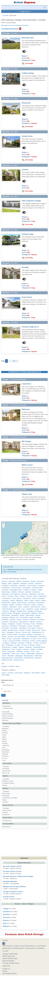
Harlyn (26, 600)
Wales (18, 666)
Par (17, 617)
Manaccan (43, 609)
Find (2, 682)
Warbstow (11, 656)
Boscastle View (28, 38)
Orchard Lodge (27, 234)
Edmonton (24, 594)
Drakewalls (5, 594)
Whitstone (38, 658)
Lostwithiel (29, 609)
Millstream (26, 409)
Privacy (4, 971)
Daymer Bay (6, 592)
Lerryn (20, 607)
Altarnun (4, 581)
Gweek (12, 600)
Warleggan (18, 656)
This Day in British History (10, 963)
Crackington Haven (15, 590)
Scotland (11, 666)
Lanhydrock (5, 814)
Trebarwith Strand (39, 647)
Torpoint (21, 647)
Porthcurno (5, 626)
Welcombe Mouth (7, 658)
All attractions (6, 706)
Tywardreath (6, 653)
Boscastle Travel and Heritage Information (15, 25)
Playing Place (23, 622)
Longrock (17, 609)
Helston (43, 600)
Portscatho (5, 628)
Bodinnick (26, 581)
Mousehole (15, 615)
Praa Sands (31, 628)
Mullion (22, 615)
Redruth (22, 630)
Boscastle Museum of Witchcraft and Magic (18, 876)
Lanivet (33, 605)
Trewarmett (11, 651)
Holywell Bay (6, 602)
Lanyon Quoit (6, 771)
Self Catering (6, 827)
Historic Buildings (7, 714)
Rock (3, 632)
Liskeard (26, 607)
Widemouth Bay (7, 660)
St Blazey (29, 634)
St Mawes (13, 643)
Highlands (27, 673)
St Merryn (21, 643)
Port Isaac (26, 624)
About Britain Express (9, 973)
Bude (9, 583)
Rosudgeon (10, 632)
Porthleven (13, 626)
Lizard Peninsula (7, 609)
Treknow (26, 649)
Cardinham (22, 585)
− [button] (3, 526)
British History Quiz (8, 956)
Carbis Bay (13, 585)
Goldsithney (43, 596)
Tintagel (14, 647)
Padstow (12, 617)
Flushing (10, 596)
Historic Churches (7, 716)
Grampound (26, 598)
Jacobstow (31, 602)
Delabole (14, 592)
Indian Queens (22, 602)
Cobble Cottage (28, 73)
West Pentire (19, 658)
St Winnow (31, 645)
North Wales (36, 673)
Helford (37, 600)
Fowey (16, 596)
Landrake (18, 605)
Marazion (6, 611)
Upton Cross (15, 653)
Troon (33, 651)
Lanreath (5, 607)
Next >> (15, 361)
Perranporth (13, 622)
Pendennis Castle (7, 781)
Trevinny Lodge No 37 (30, 327)
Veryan (23, 653)
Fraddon (22, 596)
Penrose (12, 619)
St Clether (6, 914)
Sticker (38, 645)
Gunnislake (41, 598)
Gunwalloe (5, 600)
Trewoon (27, 651)
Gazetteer (6, 726)
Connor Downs (16, 588)
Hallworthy (19, 600)
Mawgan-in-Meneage (35, 611)
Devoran (21, 592)
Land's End (5, 745)
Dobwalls (28, 592)
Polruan (4, 624)
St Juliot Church (8, 897)
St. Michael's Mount (8, 783)
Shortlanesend (36, 632)
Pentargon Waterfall (10, 881)
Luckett (36, 609)
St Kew (32, 641)
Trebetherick (6, 649)
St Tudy (23, 645)
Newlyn (37, 615)
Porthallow (39, 624)
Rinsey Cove (36, 630)
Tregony (19, 649)
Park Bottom (24, 617)
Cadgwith (16, 583)
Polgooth (32, 622)
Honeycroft (26, 103)
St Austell (22, 634)
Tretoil (4, 651)
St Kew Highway (41, 641)
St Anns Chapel (12, 634)
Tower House (27, 297)
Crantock (33, 590)
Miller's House (27, 465)
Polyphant (11, 624)
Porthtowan (22, 626)
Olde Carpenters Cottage (31, 201)
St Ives (44, 639)
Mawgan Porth (21, 611)
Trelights (32, 649)
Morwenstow (6, 615)
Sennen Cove (26, 632)
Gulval (34, 598)
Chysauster (5, 768)
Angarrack (12, 581)
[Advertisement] (24, 842)
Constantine (26, 588)
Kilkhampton (40, 602)
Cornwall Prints (7, 820)
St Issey (33, 639)
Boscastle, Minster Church (12, 866)
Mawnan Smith (7, 613)
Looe (23, 609)
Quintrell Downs (13, 630)
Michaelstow (26, 613)
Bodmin (33, 581)
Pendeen (38, 617)
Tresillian (40, 649)
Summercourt (6, 647)
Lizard (43, 607)
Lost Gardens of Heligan (9, 798)
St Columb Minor (32, 636)
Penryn (19, 619)
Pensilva (25, 619)
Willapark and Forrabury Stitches (14, 886)
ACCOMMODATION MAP (9, 29)
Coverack (5, 590)
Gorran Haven (16, 598)
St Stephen (9, 645)
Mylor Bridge (30, 615)
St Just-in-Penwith (14, 641)
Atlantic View (27, 494)
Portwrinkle (13, 628)
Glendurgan (5, 795)
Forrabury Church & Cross (12, 871)
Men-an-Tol (5, 773)
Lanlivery (40, 605)
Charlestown (6, 588)
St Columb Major (19, 636)
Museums (5, 720)
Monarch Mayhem (8, 961)
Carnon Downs (32, 585)
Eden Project (6, 793)
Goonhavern (7, 598)
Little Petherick (35, 607)
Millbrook (34, 613)
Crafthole (26, 590)
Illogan (14, 602)
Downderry (36, 592)
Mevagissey (17, 613)
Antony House (6, 810)
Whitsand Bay (28, 658)
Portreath (36, 626)
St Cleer (10, 636)
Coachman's (26, 384)
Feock (4, 596)
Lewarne (25, 169)
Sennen (17, 632)
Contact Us (6, 969)
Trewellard (19, 651)
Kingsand (5, 605)
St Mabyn (6, 643)
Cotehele (5, 812)
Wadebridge (30, 653)
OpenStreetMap (39, 553)
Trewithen (5, 802)
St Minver (29, 643)
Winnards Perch (19, 660)
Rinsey (28, 630)
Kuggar (11, 605)
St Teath (17, 645)
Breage (4, 583)
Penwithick (40, 619)
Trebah (4, 800)
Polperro (39, 622)
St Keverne (25, 641)
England (4, 666)
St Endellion (25, 639)
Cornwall (5, 15)
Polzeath (19, 624)
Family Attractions (7, 718)
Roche (43, 630)
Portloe (29, 626)
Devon (4, 673)
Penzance (5, 622)
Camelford (5, 585)
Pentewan (33, 619)
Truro (37, 651)
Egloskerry (32, 594)
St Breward (37, 634)
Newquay (5, 617)
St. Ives (4, 758)
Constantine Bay (37, 588)
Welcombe (38, 656)
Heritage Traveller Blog (9, 954)
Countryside (6, 712)
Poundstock (22, 628)
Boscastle (35, 569)
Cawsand (41, 585)
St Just (5, 641)
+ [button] (3, 524)
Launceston (13, 607)
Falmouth (41, 594)
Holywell (4, 743)
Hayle (32, 600)
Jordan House (27, 136)
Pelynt (31, 617)
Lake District (18, 673)
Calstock (31, 583)
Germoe (29, 596)
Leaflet (33, 553)
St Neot (35, 643)
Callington (23, 583)
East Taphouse (15, 594)
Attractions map (8, 708)
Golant (35, 596)
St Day (9, 639)
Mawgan (13, 611)
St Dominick (16, 639)
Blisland (19, 581)
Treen (13, 649)
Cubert (40, 590)
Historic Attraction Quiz (9, 958)
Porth (33, 624)
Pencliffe (25, 267)
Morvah (41, 613)
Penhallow (5, 619)
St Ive (39, 639)
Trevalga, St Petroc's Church (13, 891)
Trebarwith (28, 647)
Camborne (38, 583)
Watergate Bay (29, 656)
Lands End (26, 605)
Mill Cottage (26, 441)
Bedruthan (5, 728)
